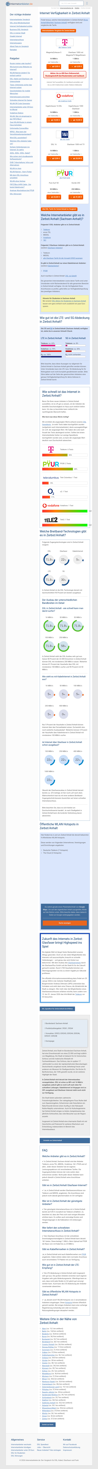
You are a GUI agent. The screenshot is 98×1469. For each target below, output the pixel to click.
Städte (77, 8)
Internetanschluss (17, 40)
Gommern (46, 1350)
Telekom (46, 230)
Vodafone (47, 238)
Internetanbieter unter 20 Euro (22, 1450)
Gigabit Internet (16, 36)
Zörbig (44, 1419)
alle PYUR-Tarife (65, 178)
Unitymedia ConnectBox (19, 128)
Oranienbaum (47, 1384)
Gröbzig (45, 1358)
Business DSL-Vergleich (19, 30)
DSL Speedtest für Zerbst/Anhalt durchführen (57, 1009)
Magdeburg (46, 1374)
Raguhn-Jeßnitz (48, 1392)
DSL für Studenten (18, 1453)
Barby (44, 1331)
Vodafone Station (16, 113)
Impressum (67, 1450)
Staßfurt (45, 1400)
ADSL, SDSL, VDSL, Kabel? (20, 153)
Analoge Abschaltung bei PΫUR (22, 190)
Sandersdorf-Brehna (50, 1395)
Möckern (45, 1376)
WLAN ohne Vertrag (17, 181)
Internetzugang (16, 43)
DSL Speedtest (42, 1444)
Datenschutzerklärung (71, 1447)
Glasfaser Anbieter (55, 248)
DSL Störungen (15, 194)
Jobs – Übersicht (43, 1447)
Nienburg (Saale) (48, 1382)
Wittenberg (46, 1411)
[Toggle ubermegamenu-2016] (87, 3)
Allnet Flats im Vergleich (19, 46)
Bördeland (46, 1342)
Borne (44, 1336)
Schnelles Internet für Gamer (21, 100)
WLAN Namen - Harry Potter (21, 172)
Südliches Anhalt (48, 1403)
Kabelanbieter (53, 266)
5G (51, 328)
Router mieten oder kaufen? (20, 63)
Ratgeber (13, 50)
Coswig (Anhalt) (48, 1344)
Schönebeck (47, 1397)
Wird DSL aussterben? (18, 138)
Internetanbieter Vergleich (20, 19)
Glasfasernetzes (74, 963)
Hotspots (68, 1302)
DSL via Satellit (71, 276)
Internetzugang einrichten (20, 97)
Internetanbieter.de (66, 8)
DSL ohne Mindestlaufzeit (20, 23)
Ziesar (44, 1416)
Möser (44, 1379)
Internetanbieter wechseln (21, 1444)
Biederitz (45, 1334)
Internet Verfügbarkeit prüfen (21, 26)
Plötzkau (45, 1389)
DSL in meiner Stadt (17, 33)
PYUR (45, 271)
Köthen (45, 1371)
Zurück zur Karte (47, 1424)
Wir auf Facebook (70, 1444)
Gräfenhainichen (48, 1355)
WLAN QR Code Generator (20, 103)
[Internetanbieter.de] (19, 3)
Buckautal (46, 1339)
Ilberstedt (45, 1366)
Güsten (45, 1363)
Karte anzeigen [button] (65, 923)
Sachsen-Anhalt (60, 23)
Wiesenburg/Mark (49, 1408)
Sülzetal (45, 1405)
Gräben (45, 1352)
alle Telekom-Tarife (65, 47)
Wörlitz (44, 1413)
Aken (44, 1329)
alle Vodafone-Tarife (64, 101)
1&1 (44, 240)
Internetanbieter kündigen (21, 1447)
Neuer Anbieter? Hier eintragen (49, 1450)
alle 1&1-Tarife (64, 139)
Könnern (45, 1368)
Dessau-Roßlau (48, 1347)
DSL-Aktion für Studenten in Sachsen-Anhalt (69, 301)
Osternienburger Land (50, 1387)
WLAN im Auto (15, 168)
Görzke (45, 1360)
